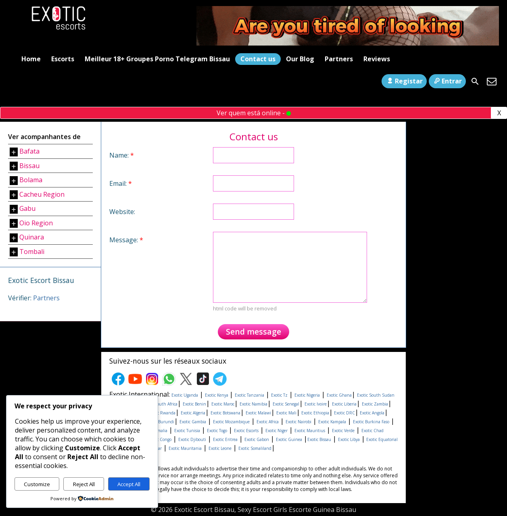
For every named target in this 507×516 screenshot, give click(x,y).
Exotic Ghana (339, 395)
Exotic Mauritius (309, 430)
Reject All (84, 484)
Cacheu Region (42, 194)
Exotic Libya (349, 439)
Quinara (31, 237)
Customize (37, 484)
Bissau (29, 165)
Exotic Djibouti (192, 439)
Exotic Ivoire (316, 404)
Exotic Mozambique (231, 421)
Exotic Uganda (184, 395)
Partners (339, 58)
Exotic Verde (343, 430)
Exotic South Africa (159, 404)
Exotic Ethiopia (314, 413)
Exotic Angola (371, 413)
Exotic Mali (286, 413)
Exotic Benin (194, 404)
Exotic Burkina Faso (371, 421)
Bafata (29, 151)
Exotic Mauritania (185, 448)
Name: (121, 155)
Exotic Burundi (159, 421)
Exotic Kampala (332, 421)
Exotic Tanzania (249, 395)
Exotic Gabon (256, 439)
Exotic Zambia (375, 404)
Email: (120, 183)
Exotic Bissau (319, 439)
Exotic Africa (268, 421)
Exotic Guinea (289, 439)
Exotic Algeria (193, 413)
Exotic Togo (217, 430)
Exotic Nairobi (298, 421)
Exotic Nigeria (307, 395)
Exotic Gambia (192, 421)
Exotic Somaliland (254, 448)
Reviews (376, 58)
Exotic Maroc (222, 404)
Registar (404, 81)
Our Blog (300, 58)
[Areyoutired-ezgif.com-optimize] (347, 43)
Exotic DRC (344, 413)
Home (31, 58)
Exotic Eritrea (225, 439)
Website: (122, 211)
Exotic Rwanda (161, 413)
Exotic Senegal (286, 404)
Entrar (447, 81)
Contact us (257, 58)
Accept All (128, 484)
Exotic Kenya (217, 395)
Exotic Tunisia (187, 430)
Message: (126, 239)
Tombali (31, 251)
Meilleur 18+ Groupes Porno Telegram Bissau (157, 58)
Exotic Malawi (258, 413)
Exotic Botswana (225, 413)
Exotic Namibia (253, 404)
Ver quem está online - (254, 112)
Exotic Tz (279, 395)
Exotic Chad (372, 430)
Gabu (27, 208)
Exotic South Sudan (375, 395)
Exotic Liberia (344, 404)
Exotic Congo (159, 439)
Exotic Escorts (246, 430)
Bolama (30, 179)
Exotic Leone (220, 448)
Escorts (62, 58)
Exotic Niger (276, 430)
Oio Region (36, 222)
